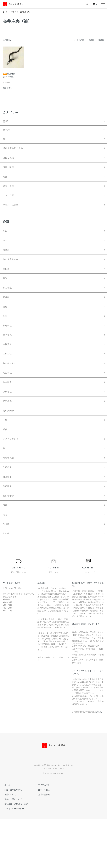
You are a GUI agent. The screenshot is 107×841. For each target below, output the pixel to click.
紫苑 (5, 325)
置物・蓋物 (9, 189)
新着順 (101, 40)
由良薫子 (8, 495)
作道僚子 (8, 485)
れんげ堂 (8, 295)
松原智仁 (8, 405)
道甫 (5, 526)
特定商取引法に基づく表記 (14, 826)
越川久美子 (9, 425)
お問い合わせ (42, 816)
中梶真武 (8, 355)
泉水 (5, 245)
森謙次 (6, 305)
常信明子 (8, 505)
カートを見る (42, 812)
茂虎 (5, 315)
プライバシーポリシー (12, 831)
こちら (99, 734)
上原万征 (8, 365)
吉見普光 (8, 345)
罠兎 (5, 285)
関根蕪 (6, 275)
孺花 (5, 535)
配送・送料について (11, 812)
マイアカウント (43, 807)
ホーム (5, 12)
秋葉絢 (6, 255)
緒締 (5, 179)
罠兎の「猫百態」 (13, 209)
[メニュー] (103, 4)
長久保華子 (9, 515)
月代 (5, 235)
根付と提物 (9, 159)
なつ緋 (6, 545)
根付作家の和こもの (14, 149)
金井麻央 (8, 395)
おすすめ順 (79, 40)
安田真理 (8, 415)
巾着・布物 (9, 169)
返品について (8, 816)
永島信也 (8, 335)
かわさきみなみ (11, 265)
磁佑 (5, 445)
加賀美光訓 (9, 475)
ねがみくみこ (10, 375)
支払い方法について (11, 821)
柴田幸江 (8, 385)
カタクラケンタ (11, 455)
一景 (5, 435)
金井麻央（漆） (26, 12)
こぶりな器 (9, 199)
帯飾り (14, 12)
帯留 (5, 121)
